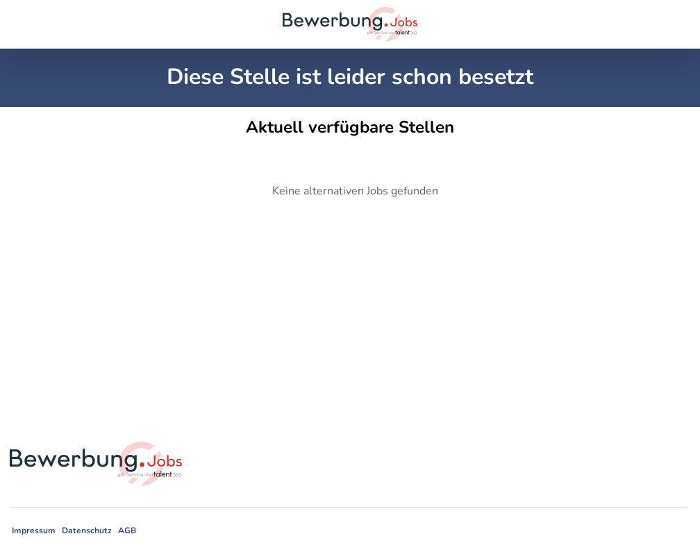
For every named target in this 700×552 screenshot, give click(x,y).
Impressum (34, 530)
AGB (127, 530)
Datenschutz (87, 530)
